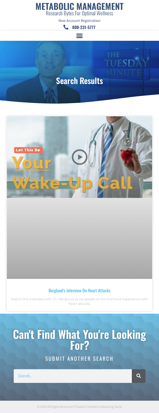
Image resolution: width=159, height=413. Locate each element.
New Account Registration (79, 20)
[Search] (139, 376)
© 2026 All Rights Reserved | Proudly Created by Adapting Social (79, 407)
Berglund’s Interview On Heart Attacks (79, 290)
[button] (79, 36)
